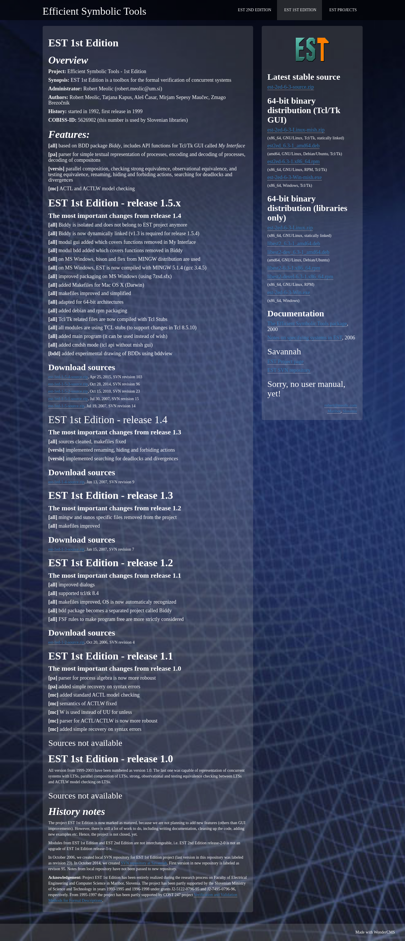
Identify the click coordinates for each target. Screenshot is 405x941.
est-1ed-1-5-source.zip (66, 406)
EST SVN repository (289, 370)
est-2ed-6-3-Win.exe (289, 292)
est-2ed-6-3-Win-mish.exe (295, 177)
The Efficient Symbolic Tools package (307, 323)
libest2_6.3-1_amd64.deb (294, 243)
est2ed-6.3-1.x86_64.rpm (294, 161)
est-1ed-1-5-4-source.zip (68, 377)
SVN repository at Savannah (144, 863)
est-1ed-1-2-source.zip (66, 642)
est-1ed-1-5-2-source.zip (68, 391)
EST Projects (343, 10)
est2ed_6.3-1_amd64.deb (294, 146)
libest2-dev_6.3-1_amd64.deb (298, 252)
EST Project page (286, 361)
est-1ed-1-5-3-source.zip (68, 384)
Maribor (333, 411)
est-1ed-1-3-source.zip (66, 549)
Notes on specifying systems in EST (305, 338)
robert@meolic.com (340, 405)
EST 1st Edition (300, 10)
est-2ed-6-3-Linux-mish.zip (296, 130)
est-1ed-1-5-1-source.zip (68, 399)
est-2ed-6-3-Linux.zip (290, 228)
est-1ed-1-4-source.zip (66, 482)
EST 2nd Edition (254, 10)
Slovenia (350, 411)
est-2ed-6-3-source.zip (291, 87)
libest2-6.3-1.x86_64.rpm (294, 268)
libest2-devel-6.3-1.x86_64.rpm (300, 277)
